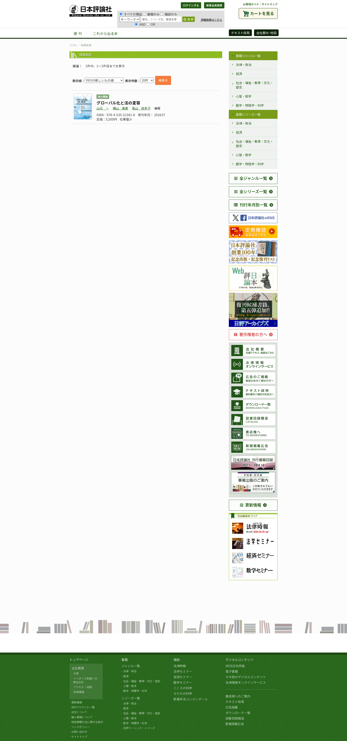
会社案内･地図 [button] (266, 33)
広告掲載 (232, 707)
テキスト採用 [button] (240, 33)
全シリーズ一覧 (250, 191)
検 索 (188, 19)
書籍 (124, 659)
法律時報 (180, 666)
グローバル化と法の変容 (118, 103)
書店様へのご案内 (238, 696)
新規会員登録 (214, 5)
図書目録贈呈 (235, 718)
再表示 (163, 80)
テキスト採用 (235, 701)
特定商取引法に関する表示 (87, 722)
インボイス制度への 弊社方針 (84, 680)
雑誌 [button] (146, 33)
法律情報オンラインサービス (246, 682)
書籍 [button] (132, 33)
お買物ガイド (251, 4)
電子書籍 (232, 671)
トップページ (78, 659)
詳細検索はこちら (211, 19)
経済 (239, 73)
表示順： (78, 81)
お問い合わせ (79, 731)
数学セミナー (183, 682)
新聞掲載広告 (235, 724)
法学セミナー (183, 671)
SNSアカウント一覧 (83, 707)
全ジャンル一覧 (250, 178)
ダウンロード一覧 (238, 712)
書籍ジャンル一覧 (248, 56)
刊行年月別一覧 (251, 204)
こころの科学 (183, 688)
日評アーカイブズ (209, 33)
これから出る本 (105, 33)
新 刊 (78, 33)
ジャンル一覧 (130, 666)
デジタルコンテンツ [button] (173, 33)
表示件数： (133, 81)
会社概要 (78, 668)
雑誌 (177, 659)
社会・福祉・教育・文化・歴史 (254, 85)
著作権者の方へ (250, 334)
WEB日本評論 (235, 666)
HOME (73, 45)
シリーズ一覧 (130, 698)
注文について (79, 712)
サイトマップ (270, 4)
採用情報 (78, 692)
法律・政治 (243, 64)
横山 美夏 (120, 108)
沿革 (76, 673)
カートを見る (262, 13)
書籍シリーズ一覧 (248, 114)
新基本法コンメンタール (191, 699)
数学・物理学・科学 (250, 105)
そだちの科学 (183, 693)
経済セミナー (183, 677)
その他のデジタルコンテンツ (246, 677)
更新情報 (250, 505)
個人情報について (82, 717)
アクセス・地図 (82, 687)
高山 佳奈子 (141, 108)
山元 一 (102, 108)
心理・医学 (243, 96)
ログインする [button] (191, 5)
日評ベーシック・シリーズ (139, 728)
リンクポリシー (80, 727)
